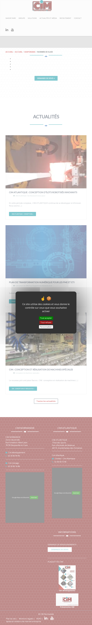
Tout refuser (45, 322)
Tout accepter (46, 318)
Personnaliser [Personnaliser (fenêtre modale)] (46, 327)
